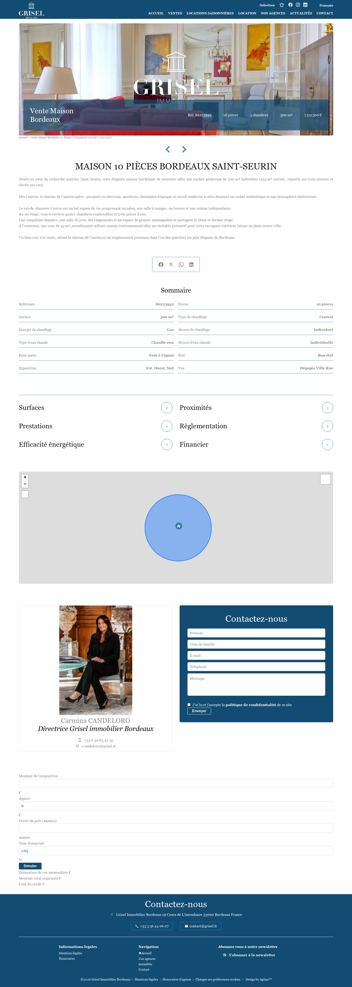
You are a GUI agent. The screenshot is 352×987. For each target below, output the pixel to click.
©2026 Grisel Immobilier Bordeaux (105, 979)
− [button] (25, 484)
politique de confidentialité (251, 705)
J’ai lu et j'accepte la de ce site (242, 705)
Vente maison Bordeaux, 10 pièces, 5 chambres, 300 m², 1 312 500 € (71, 137)
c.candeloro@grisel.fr (98, 746)
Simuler (30, 866)
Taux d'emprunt (31, 843)
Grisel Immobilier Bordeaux (138, 915)
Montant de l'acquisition (38, 776)
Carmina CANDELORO (95, 720)
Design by (258, 979)
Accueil (23, 137)
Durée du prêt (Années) (38, 821)
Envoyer (199, 711)
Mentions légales (146, 979)
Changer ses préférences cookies (218, 979)
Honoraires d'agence (177, 979)
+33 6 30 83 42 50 (98, 740)
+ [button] (25, 477)
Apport (24, 798)
